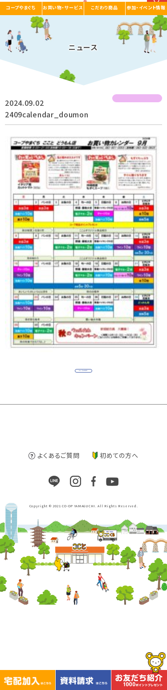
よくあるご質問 (54, 540)
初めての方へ (115, 540)
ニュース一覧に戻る (81, 393)
